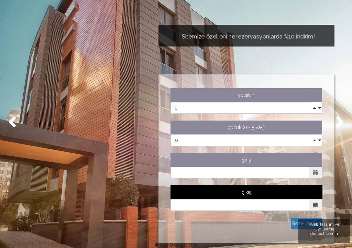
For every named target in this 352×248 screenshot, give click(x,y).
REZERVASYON (53, 146)
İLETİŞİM (45, 163)
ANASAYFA (48, 77)
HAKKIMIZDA (50, 94)
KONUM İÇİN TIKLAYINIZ (75, 234)
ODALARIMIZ (52, 112)
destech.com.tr (324, 233)
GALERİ (44, 129)
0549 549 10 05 (75, 208)
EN (39, 181)
